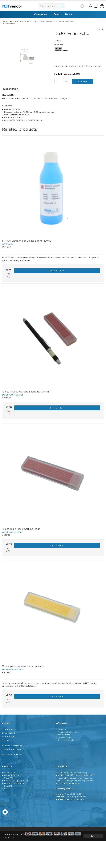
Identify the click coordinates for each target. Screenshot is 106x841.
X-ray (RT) (8, 786)
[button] (98, 29)
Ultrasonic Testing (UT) (14, 783)
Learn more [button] (9, 837)
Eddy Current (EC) (12, 775)
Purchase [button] (82, 81)
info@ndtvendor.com (11, 749)
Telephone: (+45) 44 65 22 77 (14, 746)
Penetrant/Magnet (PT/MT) (16, 780)
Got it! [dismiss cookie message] (93, 836)
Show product (57, 271)
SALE (6, 789)
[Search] (51, 6)
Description (10, 88)
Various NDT (9, 772)
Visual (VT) (8, 778)
